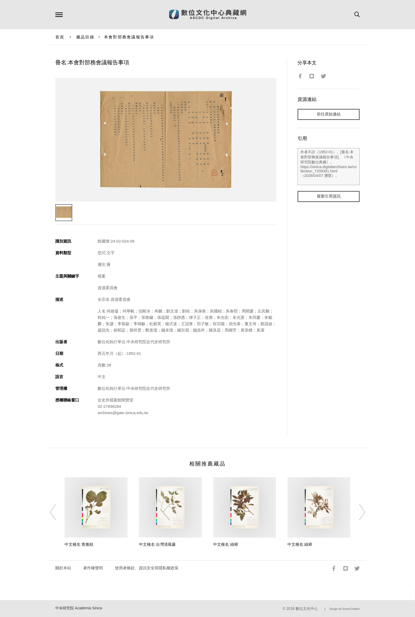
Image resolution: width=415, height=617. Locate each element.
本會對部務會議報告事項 (129, 37)
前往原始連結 (329, 114)
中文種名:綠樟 (225, 544)
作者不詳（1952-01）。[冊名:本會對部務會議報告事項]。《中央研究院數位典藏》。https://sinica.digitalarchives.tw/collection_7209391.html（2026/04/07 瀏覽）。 (328, 166)
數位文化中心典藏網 (207, 15)
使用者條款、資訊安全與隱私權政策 (146, 568)
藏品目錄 (85, 37)
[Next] (357, 512)
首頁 (60, 37)
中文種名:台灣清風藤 (157, 544)
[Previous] (57, 512)
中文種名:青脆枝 (79, 544)
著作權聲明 (93, 568)
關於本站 (63, 568)
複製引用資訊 (329, 196)
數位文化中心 (307, 609)
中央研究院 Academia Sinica (78, 608)
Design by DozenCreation (345, 608)
